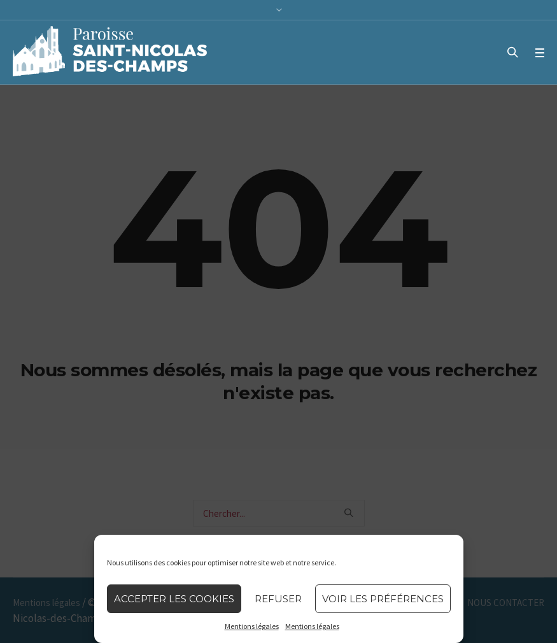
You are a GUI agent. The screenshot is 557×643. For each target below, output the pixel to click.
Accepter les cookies (174, 599)
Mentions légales (252, 626)
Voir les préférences (383, 599)
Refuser (278, 599)
